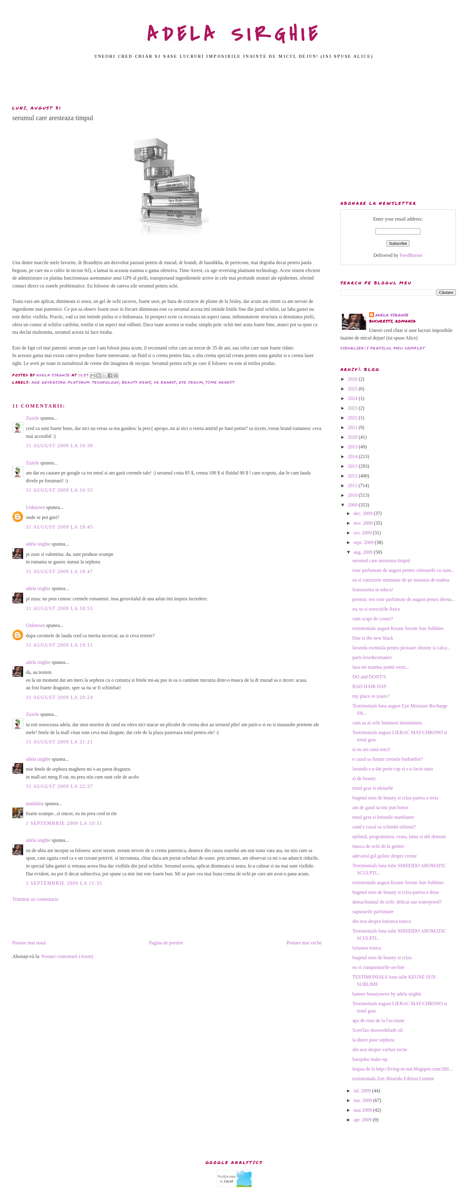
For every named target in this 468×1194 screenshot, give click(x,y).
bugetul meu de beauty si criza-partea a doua (396, 892)
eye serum (191, 382)
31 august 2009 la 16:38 (59, 445)
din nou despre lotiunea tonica (382, 921)
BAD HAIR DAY (370, 686)
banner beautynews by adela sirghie (387, 993)
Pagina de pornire (166, 942)
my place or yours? (371, 696)
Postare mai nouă (28, 942)
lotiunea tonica (367, 947)
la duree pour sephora (373, 1039)
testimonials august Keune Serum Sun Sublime (398, 628)
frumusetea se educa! (373, 589)
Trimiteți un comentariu (35, 899)
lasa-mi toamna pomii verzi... (381, 667)
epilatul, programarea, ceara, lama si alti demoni (399, 836)
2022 (353, 417)
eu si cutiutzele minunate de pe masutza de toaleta (401, 579)
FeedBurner (411, 255)
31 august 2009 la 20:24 (59, 697)
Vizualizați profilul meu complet (382, 348)
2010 (353, 495)
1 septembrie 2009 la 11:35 (64, 883)
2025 (353, 388)
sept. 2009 (364, 542)
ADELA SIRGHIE (234, 34)
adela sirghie (38, 543)
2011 (353, 485)
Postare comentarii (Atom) (67, 956)
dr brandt (165, 382)
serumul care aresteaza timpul (381, 560)
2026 (353, 379)
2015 (353, 446)
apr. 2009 (363, 1119)
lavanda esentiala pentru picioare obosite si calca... (402, 647)
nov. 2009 (363, 523)
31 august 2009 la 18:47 (59, 571)
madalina (35, 803)
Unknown (35, 507)
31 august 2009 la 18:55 (59, 608)
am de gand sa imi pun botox (381, 807)
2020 (353, 437)
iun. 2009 (363, 1100)
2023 (353, 408)
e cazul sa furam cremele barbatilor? (388, 759)
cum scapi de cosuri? (373, 618)
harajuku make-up (370, 1059)
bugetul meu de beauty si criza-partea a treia (395, 797)
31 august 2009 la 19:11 (59, 645)
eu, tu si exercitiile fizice (376, 609)
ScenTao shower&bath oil (378, 1030)
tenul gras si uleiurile (373, 788)
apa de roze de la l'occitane (379, 1020)
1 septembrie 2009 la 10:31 (64, 823)
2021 (353, 427)
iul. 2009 (362, 1090)
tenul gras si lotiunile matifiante (383, 817)
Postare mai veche (304, 942)
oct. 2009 (363, 532)
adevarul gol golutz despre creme (385, 855)
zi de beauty (364, 778)
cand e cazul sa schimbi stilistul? (384, 826)
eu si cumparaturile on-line (379, 967)
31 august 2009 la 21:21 (59, 741)
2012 (353, 475)
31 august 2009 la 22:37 (59, 786)
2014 (353, 456)
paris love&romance (372, 657)
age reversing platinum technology (75, 382)
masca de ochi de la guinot (378, 846)
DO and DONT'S (369, 676)
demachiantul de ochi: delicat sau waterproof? (397, 901)
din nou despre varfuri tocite (380, 1049)
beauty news (136, 382)
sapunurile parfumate (373, 911)
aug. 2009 (363, 552)
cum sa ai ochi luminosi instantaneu (387, 722)
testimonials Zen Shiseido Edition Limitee (393, 1078)
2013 (353, 466)
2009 (353, 504)
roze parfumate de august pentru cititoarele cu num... (404, 570)
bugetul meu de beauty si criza (382, 957)
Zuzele (32, 418)
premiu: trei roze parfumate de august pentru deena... (404, 599)
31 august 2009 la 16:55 (59, 490)
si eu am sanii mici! (371, 749)
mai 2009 (363, 1110)
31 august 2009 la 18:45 (59, 527)
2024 (353, 398)
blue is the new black (373, 638)
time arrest (220, 382)
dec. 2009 (363, 513)
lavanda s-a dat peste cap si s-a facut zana (393, 768)
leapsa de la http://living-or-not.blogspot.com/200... (402, 1068)
